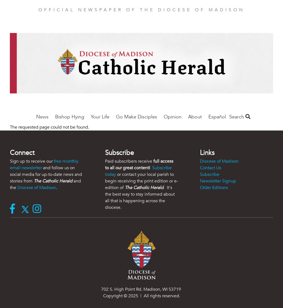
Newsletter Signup (218, 181)
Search (239, 116)
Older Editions (214, 188)
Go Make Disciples (136, 116)
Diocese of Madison (36, 188)
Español (217, 116)
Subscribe (209, 174)
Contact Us (210, 168)
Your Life (100, 116)
